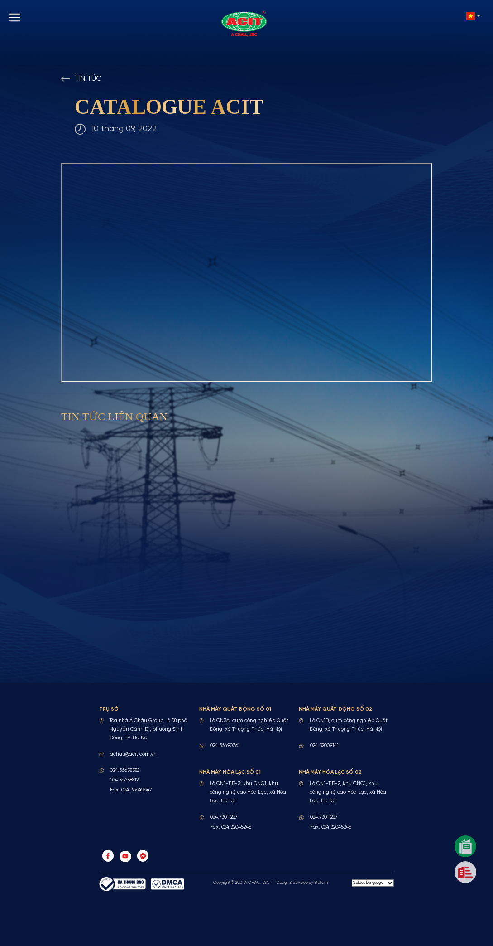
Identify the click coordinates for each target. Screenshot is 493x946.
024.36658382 (124, 770)
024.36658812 (124, 780)
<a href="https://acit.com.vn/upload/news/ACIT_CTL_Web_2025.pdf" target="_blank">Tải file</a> (246, 272)
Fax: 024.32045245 (230, 827)
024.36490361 (225, 745)
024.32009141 (324, 745)
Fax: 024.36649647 (131, 790)
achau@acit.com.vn (133, 754)
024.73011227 (223, 817)
